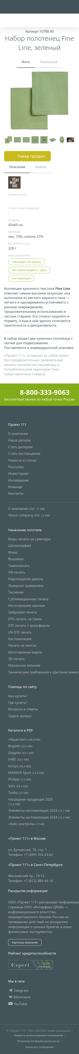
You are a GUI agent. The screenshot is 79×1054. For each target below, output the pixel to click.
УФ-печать (16, 572)
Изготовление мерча (25, 652)
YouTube (17, 1004)
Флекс (13, 552)
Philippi (19, 779)
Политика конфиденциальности (38, 1041)
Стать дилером (20, 447)
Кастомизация (21, 278)
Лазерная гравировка (26, 585)
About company (29, 515)
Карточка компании (25, 942)
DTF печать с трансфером (29, 625)
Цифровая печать (22, 612)
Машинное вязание (24, 665)
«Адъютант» (24, 739)
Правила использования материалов (38, 1035)
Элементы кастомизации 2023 (39, 810)
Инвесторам (18, 473)
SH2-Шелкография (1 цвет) (29, 270)
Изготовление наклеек (26, 605)
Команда (15, 487)
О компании (18, 433)
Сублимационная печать (28, 599)
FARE (18, 759)
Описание (17, 167)
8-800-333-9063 (39, 392)
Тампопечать (18, 565)
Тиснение (16, 592)
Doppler (21, 752)
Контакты (16, 493)
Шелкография (19, 546)
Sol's (18, 786)
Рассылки (16, 467)
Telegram (18, 990)
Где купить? (17, 702)
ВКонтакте (19, 997)
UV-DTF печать (20, 632)
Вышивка (15, 559)
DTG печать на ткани (25, 619)
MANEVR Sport (26, 772)
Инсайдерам (18, 480)
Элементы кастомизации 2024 (39, 817)
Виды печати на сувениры (29, 539)
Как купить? (17, 696)
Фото (26, 62)
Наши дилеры (19, 440)
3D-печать (16, 659)
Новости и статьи (22, 460)
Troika (18, 792)
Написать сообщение (39, 1047)
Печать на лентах (22, 645)
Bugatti (20, 746)
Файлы (40, 167)
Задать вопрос (20, 716)
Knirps (19, 766)
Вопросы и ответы (23, 709)
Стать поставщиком (24, 453)
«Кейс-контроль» (26, 824)
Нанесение (48, 62)
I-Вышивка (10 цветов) (26, 262)
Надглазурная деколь (25, 579)
